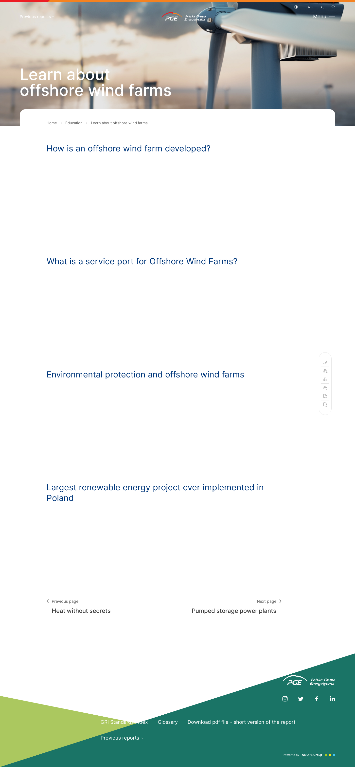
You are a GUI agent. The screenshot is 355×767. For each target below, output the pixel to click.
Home (52, 123)
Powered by (309, 755)
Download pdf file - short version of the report (241, 722)
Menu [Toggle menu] (324, 17)
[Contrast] (296, 7)
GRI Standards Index (124, 722)
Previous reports (37, 16)
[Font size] (309, 7)
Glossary (168, 722)
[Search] (333, 7)
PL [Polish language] (322, 7)
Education (74, 123)
